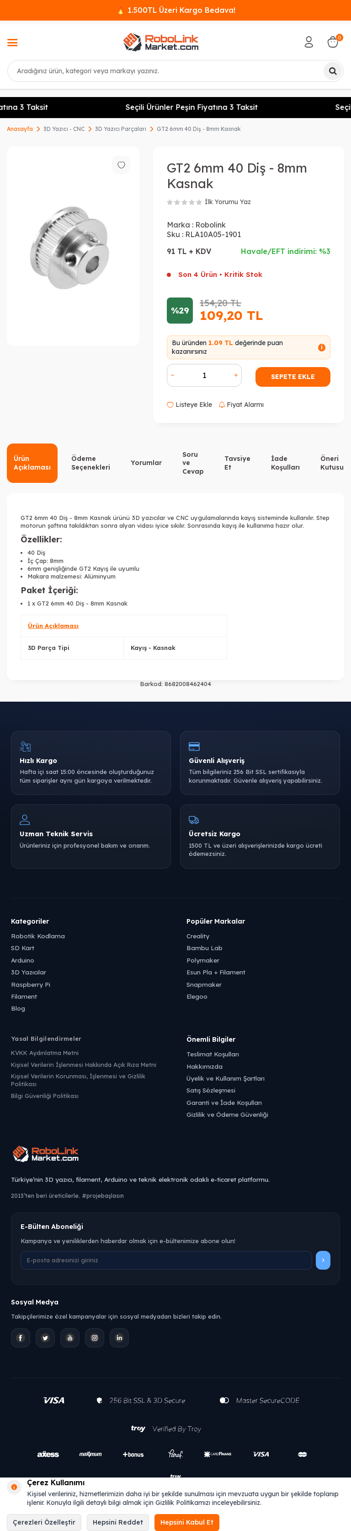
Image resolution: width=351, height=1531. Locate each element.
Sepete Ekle (293, 377)
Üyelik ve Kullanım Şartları (225, 1078)
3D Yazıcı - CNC (64, 128)
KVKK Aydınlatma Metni (45, 1052)
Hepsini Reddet (118, 1522)
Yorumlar (146, 463)
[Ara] (333, 71)
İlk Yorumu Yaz (228, 202)
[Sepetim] (332, 42)
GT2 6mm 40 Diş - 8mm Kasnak (199, 128)
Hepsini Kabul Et (186, 1522)
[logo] (160, 42)
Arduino (22, 960)
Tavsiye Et (237, 462)
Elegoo (196, 996)
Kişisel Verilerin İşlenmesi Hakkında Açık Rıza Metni (83, 1064)
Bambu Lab (204, 948)
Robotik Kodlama (38, 936)
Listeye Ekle (189, 404)
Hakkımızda (204, 1066)
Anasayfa (20, 128)
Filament (24, 996)
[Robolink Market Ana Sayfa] (175, 1155)
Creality (197, 936)
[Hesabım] (309, 42)
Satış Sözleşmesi (210, 1090)
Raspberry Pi (30, 984)
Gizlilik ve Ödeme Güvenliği (227, 1114)
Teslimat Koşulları (212, 1054)
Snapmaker (204, 984)
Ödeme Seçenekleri (90, 462)
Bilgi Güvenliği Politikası (45, 1095)
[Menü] (12, 43)
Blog (18, 1008)
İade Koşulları (285, 462)
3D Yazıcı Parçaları (120, 128)
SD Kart (22, 948)
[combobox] (175, 71)
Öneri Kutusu (332, 462)
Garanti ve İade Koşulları (224, 1102)
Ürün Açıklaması (32, 462)
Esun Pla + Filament (215, 972)
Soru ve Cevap (193, 463)
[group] (73, 246)
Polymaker (202, 960)
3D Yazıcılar (28, 972)
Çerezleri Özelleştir (44, 1522)
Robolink (210, 224)
